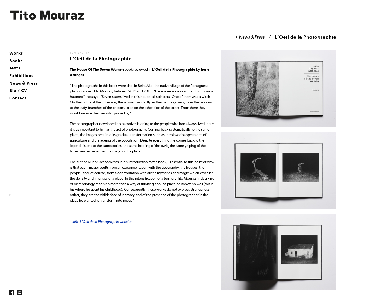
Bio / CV (18, 90)
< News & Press (250, 37)
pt (11, 195)
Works (16, 53)
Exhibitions (21, 75)
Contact (17, 98)
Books (16, 60)
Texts (14, 68)
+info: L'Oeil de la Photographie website (100, 222)
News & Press (23, 83)
